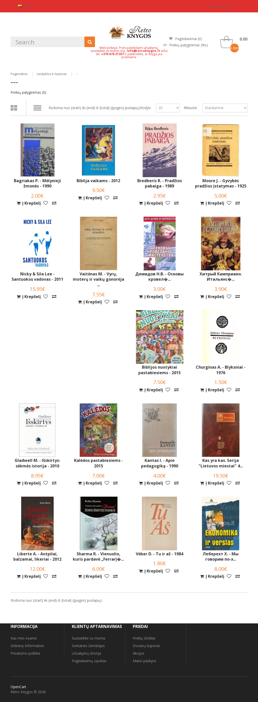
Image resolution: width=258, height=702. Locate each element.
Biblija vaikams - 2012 (98, 180)
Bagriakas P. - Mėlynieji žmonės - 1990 (37, 183)
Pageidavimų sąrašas (89, 660)
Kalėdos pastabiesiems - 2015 (98, 463)
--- (77, 74)
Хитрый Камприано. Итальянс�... (221, 276)
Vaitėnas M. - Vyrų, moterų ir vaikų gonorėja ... (98, 279)
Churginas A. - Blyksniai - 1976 (220, 370)
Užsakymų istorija (86, 653)
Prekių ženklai (144, 638)
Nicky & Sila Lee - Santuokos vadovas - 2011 (37, 276)
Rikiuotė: (191, 107)
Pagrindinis (19, 74)
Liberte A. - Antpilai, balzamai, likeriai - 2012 (37, 556)
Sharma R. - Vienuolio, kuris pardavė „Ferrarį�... (98, 556)
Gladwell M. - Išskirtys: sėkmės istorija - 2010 (37, 463)
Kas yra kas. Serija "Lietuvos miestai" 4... (221, 463)
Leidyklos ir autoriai (52, 74)
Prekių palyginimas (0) (28, 92)
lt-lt (25, 6)
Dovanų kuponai (146, 645)
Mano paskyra (221, 6)
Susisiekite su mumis (89, 638)
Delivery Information (27, 645)
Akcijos (138, 653)
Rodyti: (145, 107)
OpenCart (18, 686)
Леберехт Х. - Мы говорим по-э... (221, 556)
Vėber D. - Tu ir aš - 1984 (159, 554)
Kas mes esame (24, 638)
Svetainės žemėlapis (88, 645)
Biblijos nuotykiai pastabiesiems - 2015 (159, 370)
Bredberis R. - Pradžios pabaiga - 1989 (159, 183)
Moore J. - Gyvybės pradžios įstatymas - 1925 (220, 183)
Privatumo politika (25, 653)
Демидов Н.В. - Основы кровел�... (159, 276)
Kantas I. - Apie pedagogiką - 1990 (159, 463)
